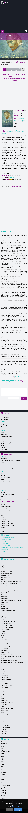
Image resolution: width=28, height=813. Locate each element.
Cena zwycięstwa (5, 417)
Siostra (2, 698)
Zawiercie (3, 798)
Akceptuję (17, 810)
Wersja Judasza (4, 428)
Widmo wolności (5, 716)
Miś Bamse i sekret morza (7, 440)
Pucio (2, 487)
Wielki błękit (4, 720)
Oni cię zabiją (4, 425)
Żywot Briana (4, 733)
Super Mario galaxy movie (7, 466)
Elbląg (2, 753)
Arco (2, 473)
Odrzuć (9, 810)
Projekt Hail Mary (5, 449)
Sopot (2, 782)
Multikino (3, 527)
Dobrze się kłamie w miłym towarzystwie (11, 460)
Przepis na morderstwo (6, 464)
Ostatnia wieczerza (5, 445)
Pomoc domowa (5, 683)
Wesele (2, 712)
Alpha (2, 432)
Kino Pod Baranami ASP (7, 523)
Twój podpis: (4, 398)
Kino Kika (3, 517)
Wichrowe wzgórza (5, 714)
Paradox (3, 529)
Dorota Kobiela (9, 38)
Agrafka (3, 504)
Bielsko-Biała (4, 743)
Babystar (3, 475)
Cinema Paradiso (5, 587)
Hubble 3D (3, 618)
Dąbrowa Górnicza (5, 751)
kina (9, 2)
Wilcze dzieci (4, 723)
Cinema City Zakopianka (7, 510)
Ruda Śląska (4, 777)
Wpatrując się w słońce (6, 488)
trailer (20, 58)
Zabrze (2, 797)
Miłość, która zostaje (6, 442)
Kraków (3, 766)
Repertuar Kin (8, 502)
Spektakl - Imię (4, 700)
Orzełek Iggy (4, 666)
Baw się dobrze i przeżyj (7, 436)
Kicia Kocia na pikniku (6, 623)
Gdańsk (3, 756)
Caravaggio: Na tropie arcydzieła (9, 583)
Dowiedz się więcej (15, 806)
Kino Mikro (3, 519)
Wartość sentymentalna (7, 708)
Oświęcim (3, 772)
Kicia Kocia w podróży (6, 625)
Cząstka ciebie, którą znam (7, 593)
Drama (2, 462)
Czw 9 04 (16, 69)
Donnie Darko (4, 602)
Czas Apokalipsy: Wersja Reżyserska (9, 591)
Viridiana (3, 706)
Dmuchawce (4, 458)
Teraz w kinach (9, 559)
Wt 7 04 (11, 69)
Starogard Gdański (5, 785)
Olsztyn (3, 771)
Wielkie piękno (4, 722)
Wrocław (3, 795)
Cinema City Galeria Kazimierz (8, 508)
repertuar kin (7, 58)
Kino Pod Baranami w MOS (7, 525)
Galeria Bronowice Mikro (7, 512)
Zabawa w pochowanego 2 (7, 468)
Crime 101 (3, 589)
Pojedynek (3, 681)
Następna (20, 377)
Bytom (2, 746)
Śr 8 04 (14, 69)
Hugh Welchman (15, 38)
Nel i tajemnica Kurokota (7, 654)
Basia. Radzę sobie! (5, 575)
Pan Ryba (3, 447)
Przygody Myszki (5, 691)
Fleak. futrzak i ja (5, 438)
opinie (23, 58)
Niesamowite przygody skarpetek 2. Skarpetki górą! (13, 662)
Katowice (3, 763)
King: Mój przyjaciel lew (6, 629)
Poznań (3, 774)
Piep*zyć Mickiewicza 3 (8, 555)
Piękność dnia (4, 677)
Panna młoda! (4, 675)
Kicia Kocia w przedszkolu (7, 627)
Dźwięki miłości (4, 608)
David (2, 423)
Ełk (1, 754)
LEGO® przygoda (5, 643)
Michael (3, 492)
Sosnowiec (3, 784)
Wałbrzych (3, 793)
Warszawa (3, 792)
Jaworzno (3, 761)
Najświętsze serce (5, 652)
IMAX (2, 514)
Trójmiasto (3, 790)
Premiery (7, 413)
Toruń (2, 789)
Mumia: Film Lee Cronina (7, 483)
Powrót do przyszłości (6, 685)
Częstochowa (4, 750)
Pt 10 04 (19, 69)
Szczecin (3, 787)
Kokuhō (3, 631)
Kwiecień (3, 479)
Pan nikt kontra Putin (6, 671)
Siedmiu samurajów (6, 697)
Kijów (2, 516)
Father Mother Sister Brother (8, 610)
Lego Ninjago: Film (5, 639)
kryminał (23, 120)
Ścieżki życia (4, 695)
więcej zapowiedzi (6, 498)
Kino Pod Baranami (5, 521)
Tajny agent (4, 426)
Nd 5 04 (5, 69)
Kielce (2, 764)
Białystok (3, 741)
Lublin (2, 767)
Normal (3, 496)
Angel (2, 566)
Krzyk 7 (2, 635)
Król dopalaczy (5, 549)
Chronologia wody (5, 477)
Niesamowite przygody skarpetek (9, 660)
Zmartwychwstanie (5, 727)
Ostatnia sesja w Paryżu (7, 443)
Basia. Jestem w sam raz (7, 571)
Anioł (2, 569)
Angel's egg (4, 434)
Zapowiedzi (7, 454)
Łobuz (2, 469)
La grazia (3, 637)
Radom (2, 776)
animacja (21, 118)
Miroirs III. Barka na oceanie (7, 494)
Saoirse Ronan (9, 131)
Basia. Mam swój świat (6, 573)
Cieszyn (3, 748)
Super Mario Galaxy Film (8, 537)
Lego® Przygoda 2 (5, 644)
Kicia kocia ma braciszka (7, 619)
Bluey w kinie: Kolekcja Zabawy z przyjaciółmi (13, 547)
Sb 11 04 (23, 69)
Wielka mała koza (5, 718)
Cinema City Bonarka (6, 506)
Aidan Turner (17, 131)
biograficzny (17, 120)
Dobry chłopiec (4, 598)
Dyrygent (3, 606)
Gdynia (2, 758)
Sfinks (2, 531)
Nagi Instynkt (4, 650)
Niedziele (3, 658)
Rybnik (2, 779)
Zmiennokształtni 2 (5, 729)
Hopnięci (4, 541)
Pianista (3, 485)
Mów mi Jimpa (4, 419)
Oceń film (12, 177)
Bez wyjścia (4, 579)
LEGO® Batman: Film (6, 641)
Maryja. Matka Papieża (6, 481)
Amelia (2, 564)
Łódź (2, 769)
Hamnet (3, 614)
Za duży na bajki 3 (6, 545)
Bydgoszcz (3, 745)
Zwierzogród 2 (4, 731)
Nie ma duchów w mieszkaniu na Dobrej (11, 656)
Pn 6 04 (8, 69)
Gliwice (2, 759)
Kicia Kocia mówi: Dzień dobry (8, 621)
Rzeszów (3, 780)
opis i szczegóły (14, 58)
